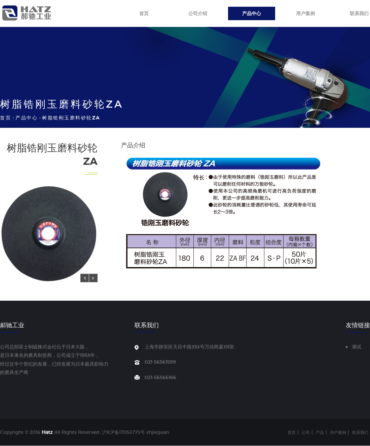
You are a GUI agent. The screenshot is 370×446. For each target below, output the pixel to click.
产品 (320, 432)
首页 (144, 13)
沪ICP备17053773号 (123, 432)
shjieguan (157, 432)
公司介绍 (197, 13)
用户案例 (305, 13)
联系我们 (360, 432)
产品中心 (251, 13)
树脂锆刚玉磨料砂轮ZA (71, 118)
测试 (356, 347)
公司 (306, 432)
